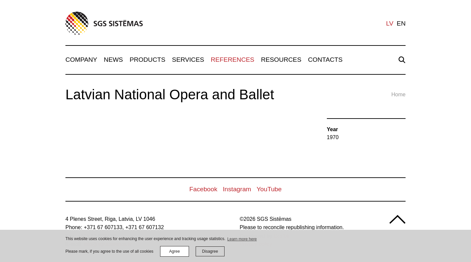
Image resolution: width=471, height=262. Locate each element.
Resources (281, 59)
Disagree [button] (210, 251)
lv (389, 23)
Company (81, 59)
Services (188, 59)
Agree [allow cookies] (174, 251)
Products (147, 59)
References (232, 59)
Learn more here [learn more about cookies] (242, 239)
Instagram (237, 189)
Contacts (325, 59)
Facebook (203, 189)
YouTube (269, 189)
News (113, 59)
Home (398, 94)
